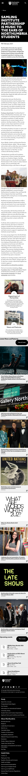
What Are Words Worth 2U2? (9, 523)
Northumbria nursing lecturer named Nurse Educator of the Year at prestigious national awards (13, 451)
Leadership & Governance (7, 726)
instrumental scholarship (8, 273)
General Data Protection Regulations (10, 771)
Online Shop (4, 773)
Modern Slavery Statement (8, 741)
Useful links (5, 753)
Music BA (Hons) (17, 270)
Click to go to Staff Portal (7, 769)
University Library (5, 710)
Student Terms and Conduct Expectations (12, 713)
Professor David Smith (7, 113)
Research (3, 723)
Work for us (4, 728)
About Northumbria (8, 719)
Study (3, 699)
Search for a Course (6, 702)
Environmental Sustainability (8, 764)
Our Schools (4, 706)
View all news (22, 342)
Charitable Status (5, 730)
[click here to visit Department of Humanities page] (14, 293)
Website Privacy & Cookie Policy (9, 737)
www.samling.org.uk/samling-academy (12, 265)
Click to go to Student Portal (8, 766)
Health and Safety (5, 762)
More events (22, 639)
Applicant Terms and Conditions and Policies (12, 715)
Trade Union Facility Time (7, 743)
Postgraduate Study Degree (8, 704)
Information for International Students (11, 708)
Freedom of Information (7, 732)
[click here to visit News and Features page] (14, 324)
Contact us (4, 755)
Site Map (3, 749)
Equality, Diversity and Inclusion (9, 760)
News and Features (14, 327)
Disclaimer (4, 739)
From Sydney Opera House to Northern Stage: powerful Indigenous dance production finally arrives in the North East (13, 378)
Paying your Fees (5, 758)
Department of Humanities (14, 297)
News (4, 10)
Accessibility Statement (7, 734)
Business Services (5, 721)
